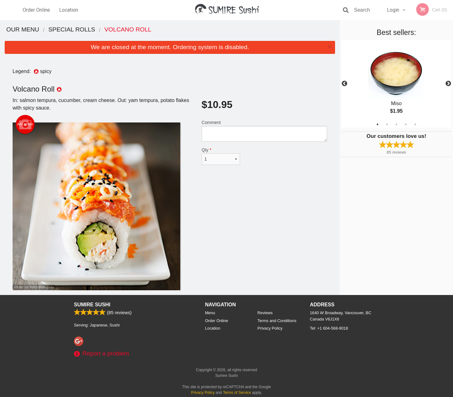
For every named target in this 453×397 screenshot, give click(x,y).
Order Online (36, 10)
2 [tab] (387, 124)
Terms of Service (237, 392)
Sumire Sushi (92, 304)
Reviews (264, 312)
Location (68, 10)
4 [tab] (406, 124)
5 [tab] (415, 124)
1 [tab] (377, 124)
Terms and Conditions (276, 320)
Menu (210, 312)
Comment (264, 131)
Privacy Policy (269, 328)
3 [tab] (396, 124)
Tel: (329, 328)
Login (393, 10)
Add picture (25, 124)
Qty (221, 156)
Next (448, 84)
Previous (344, 84)
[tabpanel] (396, 84)
